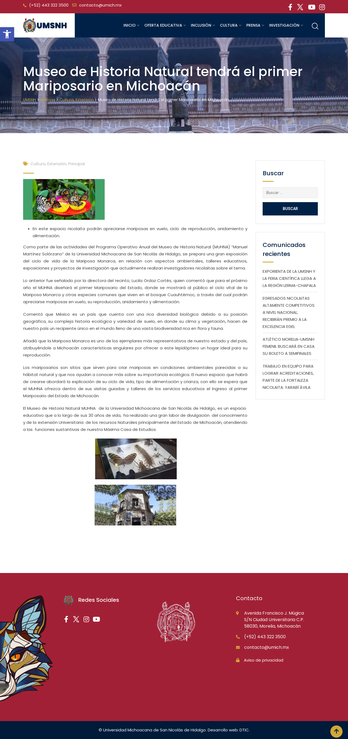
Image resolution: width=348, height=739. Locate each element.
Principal (76, 164)
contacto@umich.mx (100, 5)
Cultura (229, 25)
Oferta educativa (163, 25)
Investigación (284, 25)
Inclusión (201, 25)
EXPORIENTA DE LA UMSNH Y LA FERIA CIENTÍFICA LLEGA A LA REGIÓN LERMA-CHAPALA (289, 278)
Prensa (253, 25)
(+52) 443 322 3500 (49, 5)
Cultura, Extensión (48, 164)
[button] (7, 34)
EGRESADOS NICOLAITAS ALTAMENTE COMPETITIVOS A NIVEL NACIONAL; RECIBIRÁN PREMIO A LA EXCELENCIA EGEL (289, 312)
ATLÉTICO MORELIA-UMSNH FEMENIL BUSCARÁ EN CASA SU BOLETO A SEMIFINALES (289, 346)
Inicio (129, 25)
